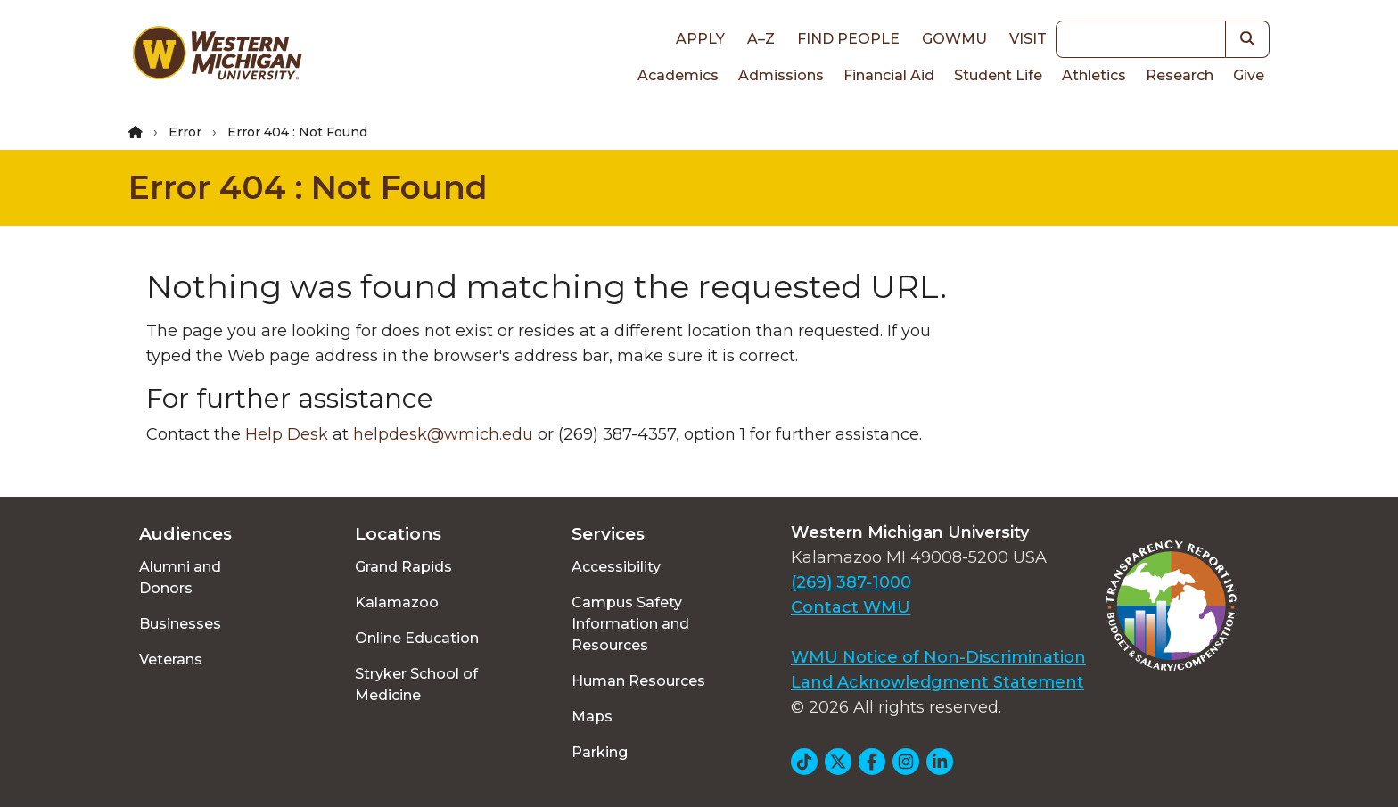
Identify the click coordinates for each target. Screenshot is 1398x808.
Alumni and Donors (180, 577)
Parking (600, 752)
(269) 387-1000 (851, 582)
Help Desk (286, 434)
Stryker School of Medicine (416, 684)
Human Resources (638, 680)
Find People (848, 38)
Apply (700, 38)
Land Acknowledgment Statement (937, 682)
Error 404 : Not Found (308, 187)
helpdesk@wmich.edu (443, 434)
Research (1179, 75)
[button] (1248, 39)
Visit (1028, 38)
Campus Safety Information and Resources (630, 624)
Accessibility (616, 566)
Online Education (417, 638)
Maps (592, 716)
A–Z (761, 38)
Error (185, 132)
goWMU (954, 38)
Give (1248, 75)
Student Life (998, 75)
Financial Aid (888, 75)
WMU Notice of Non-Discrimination (938, 657)
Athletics (1094, 75)
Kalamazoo (397, 602)
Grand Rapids (403, 566)
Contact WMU (850, 607)
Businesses (180, 623)
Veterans (170, 659)
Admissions (781, 75)
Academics (678, 75)
